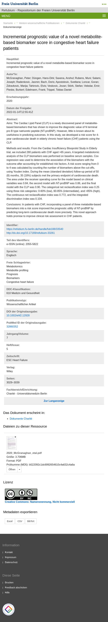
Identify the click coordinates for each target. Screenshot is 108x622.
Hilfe (7, 592)
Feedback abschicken (16, 587)
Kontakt (9, 552)
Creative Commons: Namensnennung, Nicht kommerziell (40, 501)
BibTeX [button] (30, 521)
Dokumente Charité (75, 23)
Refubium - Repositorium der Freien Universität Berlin (38, 10)
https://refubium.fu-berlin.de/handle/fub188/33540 (34, 229)
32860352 (12, 326)
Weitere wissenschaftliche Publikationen (39, 23)
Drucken (9, 582)
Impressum (10, 557)
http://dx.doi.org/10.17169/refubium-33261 (30, 233)
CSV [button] (20, 521)
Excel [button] (9, 521)
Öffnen (12, 469)
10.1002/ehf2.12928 (18, 315)
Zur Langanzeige (54, 401)
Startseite (8, 23)
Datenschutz (11, 562)
